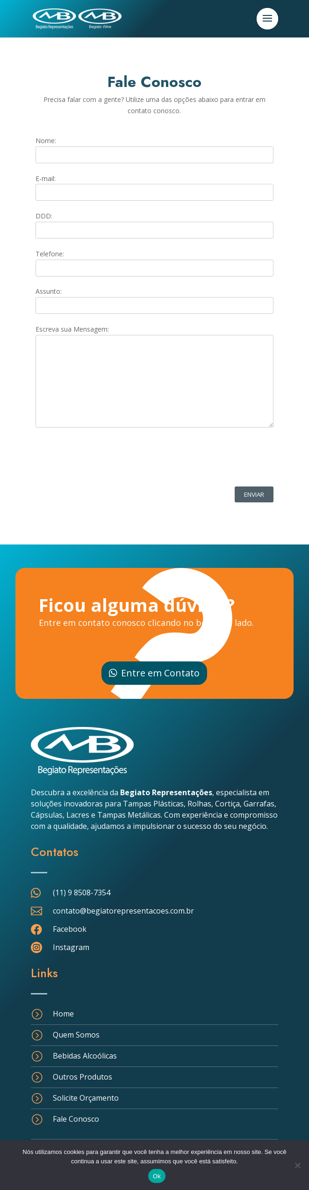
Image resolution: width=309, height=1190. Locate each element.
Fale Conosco (76, 1119)
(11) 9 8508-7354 (81, 892)
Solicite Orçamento (86, 1098)
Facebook (69, 929)
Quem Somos (76, 1035)
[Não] (297, 1165)
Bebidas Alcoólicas (85, 1056)
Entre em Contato (160, 673)
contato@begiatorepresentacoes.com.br (123, 911)
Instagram (71, 947)
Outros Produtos (82, 1077)
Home (63, 1014)
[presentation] (107, 458)
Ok (157, 1176)
